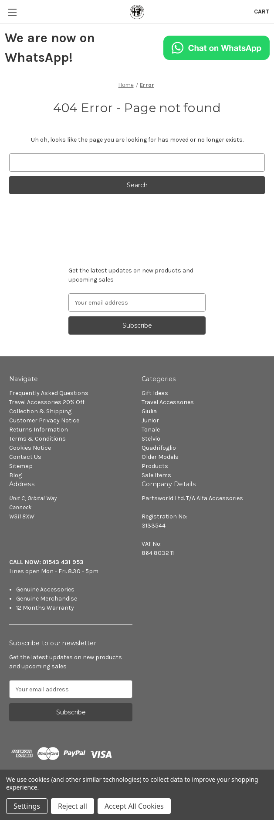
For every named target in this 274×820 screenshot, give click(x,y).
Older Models (160, 457)
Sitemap (21, 466)
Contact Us (25, 457)
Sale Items (156, 475)
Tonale (151, 429)
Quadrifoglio (159, 447)
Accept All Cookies (134, 806)
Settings (27, 806)
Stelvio (151, 438)
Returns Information (38, 429)
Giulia (149, 411)
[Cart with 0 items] (261, 11)
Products (155, 466)
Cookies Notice (30, 447)
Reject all (72, 806)
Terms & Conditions (37, 438)
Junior (150, 420)
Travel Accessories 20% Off (47, 402)
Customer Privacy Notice (44, 420)
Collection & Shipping (40, 411)
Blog (15, 475)
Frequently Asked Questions (48, 393)
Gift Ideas (155, 393)
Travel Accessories (168, 402)
